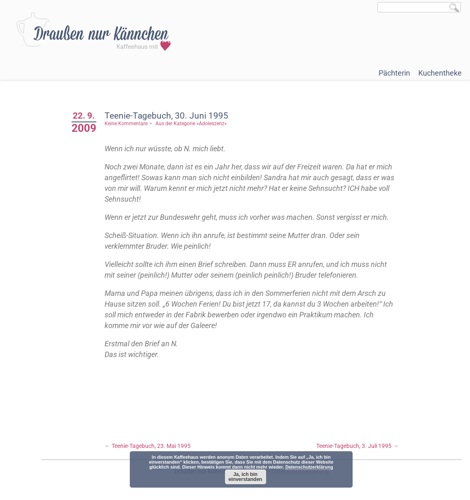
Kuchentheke (440, 73)
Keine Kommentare (126, 123)
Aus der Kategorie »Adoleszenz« (191, 123)
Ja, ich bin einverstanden (245, 476)
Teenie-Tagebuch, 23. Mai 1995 (148, 446)
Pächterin (394, 73)
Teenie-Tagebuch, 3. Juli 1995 (357, 446)
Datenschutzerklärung (309, 466)
